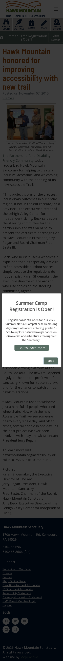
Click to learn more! (32, 348)
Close (51, 361)
